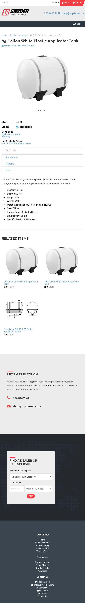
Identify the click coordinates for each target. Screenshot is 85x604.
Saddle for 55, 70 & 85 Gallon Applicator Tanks (18, 330)
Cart (77, 3)
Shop (77, 23)
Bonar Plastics (42, 565)
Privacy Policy (42, 548)
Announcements (42, 543)
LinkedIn (42, 596)
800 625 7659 (42, 582)
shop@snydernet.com (73, 13)
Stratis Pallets (42, 568)
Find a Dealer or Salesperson (16, 143)
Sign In (66, 3)
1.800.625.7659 (52, 13)
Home (42, 540)
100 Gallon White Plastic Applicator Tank (61, 282)
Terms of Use (42, 551)
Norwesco (42, 571)
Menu (5, 2)
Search (55, 3)
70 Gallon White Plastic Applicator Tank (21, 282)
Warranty (6, 136)
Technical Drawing (11, 134)
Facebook (42, 591)
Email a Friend (9, 46)
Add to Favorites (26, 46)
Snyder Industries (42, 562)
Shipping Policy (42, 546)
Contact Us (43, 588)
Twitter (42, 594)
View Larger (42, 111)
